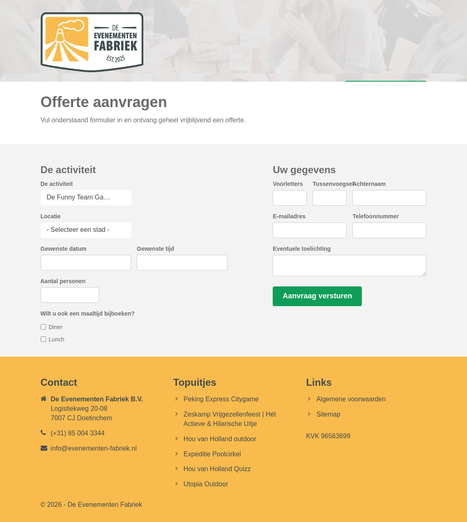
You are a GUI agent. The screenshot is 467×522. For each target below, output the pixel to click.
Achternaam (369, 184)
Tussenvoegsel (333, 184)
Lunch (56, 339)
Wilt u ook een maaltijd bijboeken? (88, 313)
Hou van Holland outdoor (220, 438)
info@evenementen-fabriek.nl (94, 448)
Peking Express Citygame (221, 399)
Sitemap (328, 414)
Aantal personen (63, 281)
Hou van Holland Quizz (217, 468)
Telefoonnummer (375, 216)
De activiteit (57, 184)
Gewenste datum (64, 248)
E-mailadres (289, 216)
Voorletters (288, 184)
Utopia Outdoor (206, 484)
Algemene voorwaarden (351, 399)
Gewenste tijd (155, 248)
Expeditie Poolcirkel (212, 454)
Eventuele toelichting (302, 248)
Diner (55, 327)
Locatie (51, 216)
